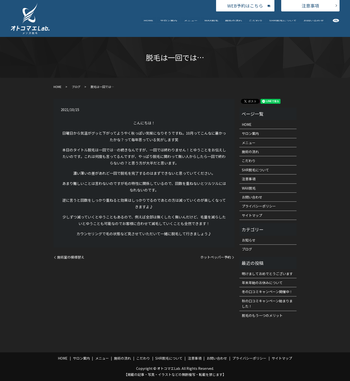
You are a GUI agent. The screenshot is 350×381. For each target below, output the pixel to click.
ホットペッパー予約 (215, 257)
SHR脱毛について (283, 23)
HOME (148, 23)
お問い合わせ (313, 23)
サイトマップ (252, 215)
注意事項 (310, 5)
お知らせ (248, 240)
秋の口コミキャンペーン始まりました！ (267, 303)
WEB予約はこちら (245, 5)
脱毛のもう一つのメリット (262, 315)
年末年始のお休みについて (262, 282)
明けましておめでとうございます (267, 273)
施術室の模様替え (70, 257)
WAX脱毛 (211, 23)
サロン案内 (168, 23)
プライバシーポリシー (259, 206)
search (336, 25)
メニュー (191, 23)
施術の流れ (233, 23)
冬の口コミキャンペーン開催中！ (267, 291)
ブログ (76, 87)
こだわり (255, 23)
